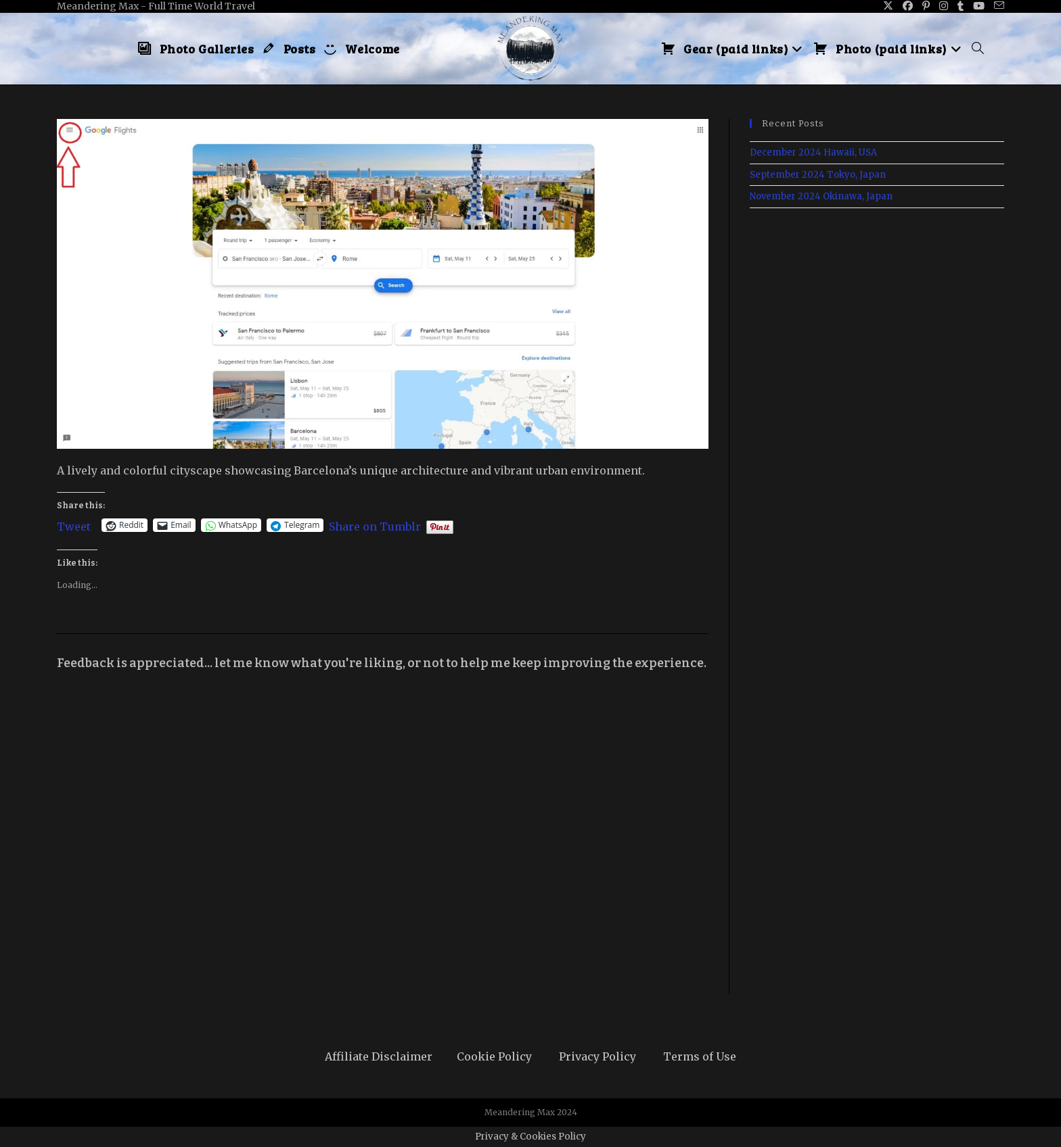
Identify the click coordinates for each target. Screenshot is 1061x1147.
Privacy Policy (597, 1056)
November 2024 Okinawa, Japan (821, 196)
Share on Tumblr (375, 525)
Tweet (74, 525)
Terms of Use (699, 1056)
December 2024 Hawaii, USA (813, 152)
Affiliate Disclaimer (378, 1056)
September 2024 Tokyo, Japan (818, 174)
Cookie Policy (494, 1056)
